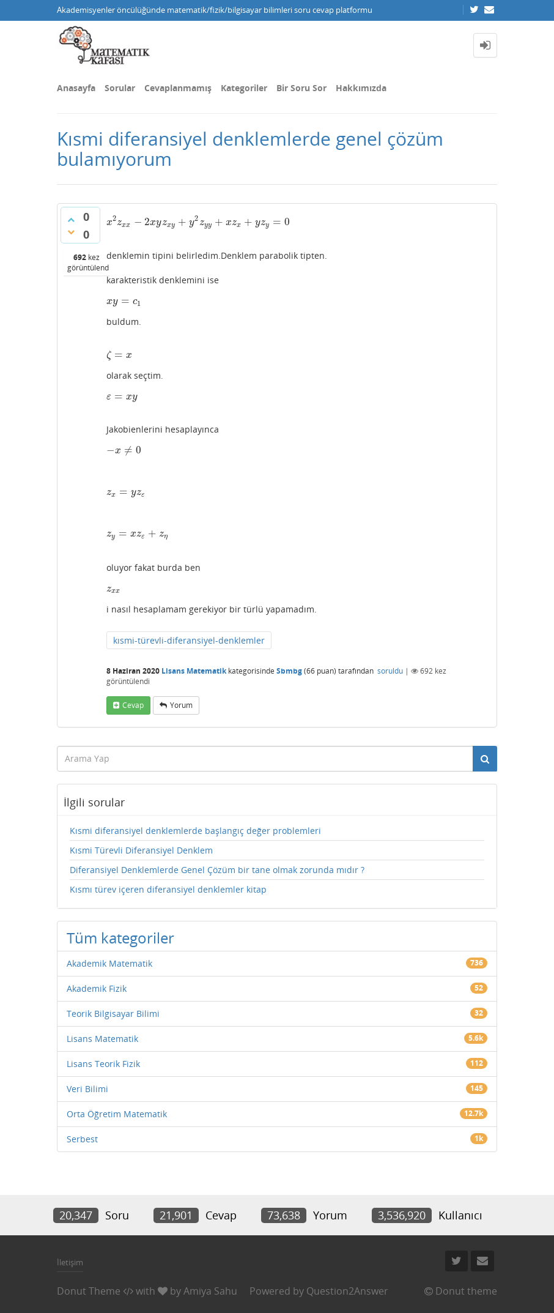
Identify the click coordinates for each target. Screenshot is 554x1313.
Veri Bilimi (87, 1089)
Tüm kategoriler (120, 938)
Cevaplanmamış (178, 88)
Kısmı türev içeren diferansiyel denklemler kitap (168, 889)
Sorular (120, 88)
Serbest (82, 1139)
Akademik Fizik (97, 988)
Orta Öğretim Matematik (117, 1114)
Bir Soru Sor (301, 88)
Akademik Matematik (109, 963)
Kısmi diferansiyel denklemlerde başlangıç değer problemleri (195, 830)
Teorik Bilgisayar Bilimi (113, 1013)
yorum (181, 705)
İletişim (70, 1262)
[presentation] (198, 222)
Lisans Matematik (193, 671)
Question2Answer (347, 1291)
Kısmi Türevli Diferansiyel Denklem (141, 850)
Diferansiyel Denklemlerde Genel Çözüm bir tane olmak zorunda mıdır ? (217, 870)
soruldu (390, 671)
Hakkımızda (361, 88)
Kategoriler (244, 88)
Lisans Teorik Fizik (103, 1063)
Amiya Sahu (210, 1291)
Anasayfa (76, 88)
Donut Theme (88, 1291)
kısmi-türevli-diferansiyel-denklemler (189, 640)
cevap (133, 705)
